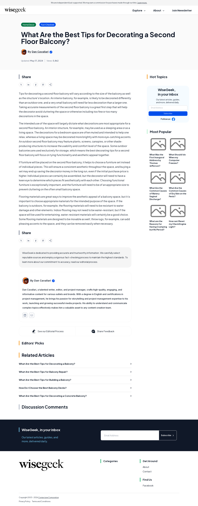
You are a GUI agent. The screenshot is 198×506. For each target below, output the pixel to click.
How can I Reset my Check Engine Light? (177, 224)
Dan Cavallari (40, 51)
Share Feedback (102, 331)
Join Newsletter (182, 10)
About (146, 466)
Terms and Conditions (41, 501)
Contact (147, 471)
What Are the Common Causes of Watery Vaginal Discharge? (158, 193)
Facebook (148, 485)
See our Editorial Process (48, 331)
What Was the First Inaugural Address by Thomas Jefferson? (156, 160)
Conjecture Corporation (48, 497)
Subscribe (168, 113)
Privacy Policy (24, 501)
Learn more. (142, 3)
